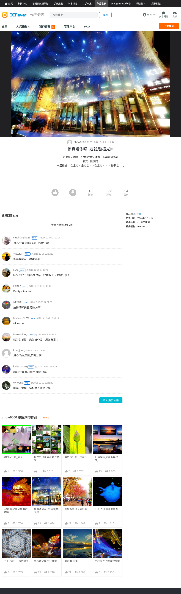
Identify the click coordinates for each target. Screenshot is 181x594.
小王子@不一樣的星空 (16, 561)
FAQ (87, 26)
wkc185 (17, 301)
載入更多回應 (111, 400)
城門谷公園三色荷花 (76, 457)
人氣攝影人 (23, 26)
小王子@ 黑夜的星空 (106, 509)
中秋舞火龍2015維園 (45, 561)
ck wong (18, 382)
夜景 (138, 214)
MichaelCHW (21, 318)
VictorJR (18, 253)
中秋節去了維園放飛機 (107, 561)
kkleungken (20, 366)
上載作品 (169, 26)
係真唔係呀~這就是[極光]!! (46, 511)
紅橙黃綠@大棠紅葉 (76, 509)
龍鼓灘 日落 (71, 561)
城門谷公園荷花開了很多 (46, 458)
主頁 (4, 26)
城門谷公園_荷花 (13, 457)
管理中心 (69, 26)
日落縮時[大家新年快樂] (106, 458)
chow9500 (77, 141)
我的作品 (47, 27)
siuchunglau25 (22, 237)
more (46, 417)
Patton (17, 285)
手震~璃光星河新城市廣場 (16, 511)
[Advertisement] (90, 179)
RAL (15, 269)
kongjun (18, 350)
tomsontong (20, 334)
